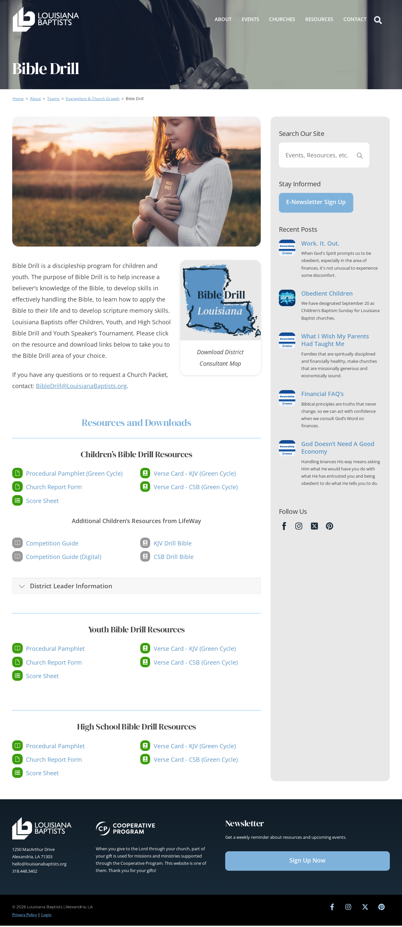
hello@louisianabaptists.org (39, 865)
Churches (282, 18)
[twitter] (365, 908)
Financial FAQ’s (322, 398)
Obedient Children (327, 298)
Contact (354, 18)
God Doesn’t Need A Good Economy (337, 452)
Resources (319, 18)
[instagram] (348, 908)
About (223, 18)
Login (46, 916)
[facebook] (332, 908)
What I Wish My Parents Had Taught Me (335, 344)
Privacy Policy (24, 916)
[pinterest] (381, 908)
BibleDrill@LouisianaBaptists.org (81, 387)
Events (250, 18)
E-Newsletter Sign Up (316, 204)
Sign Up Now (307, 861)
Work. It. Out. (320, 248)
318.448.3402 (24, 872)
